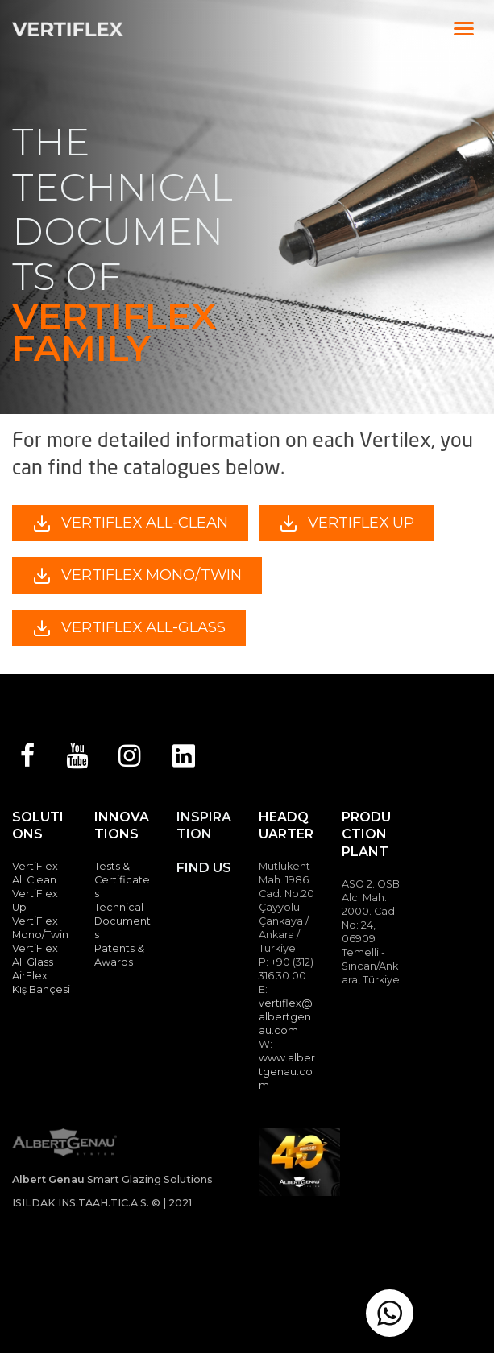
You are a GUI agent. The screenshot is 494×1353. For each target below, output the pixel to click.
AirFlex (30, 976)
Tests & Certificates (122, 880)
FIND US (203, 867)
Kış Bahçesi (41, 989)
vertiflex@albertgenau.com (286, 1016)
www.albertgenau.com (287, 1071)
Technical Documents (122, 921)
